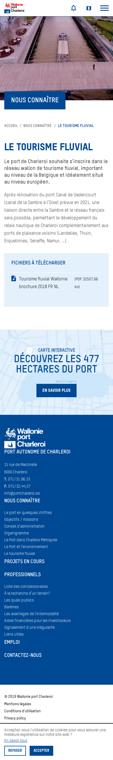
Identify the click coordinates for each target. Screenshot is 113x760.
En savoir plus (15, 741)
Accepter (41, 751)
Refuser (15, 751)
